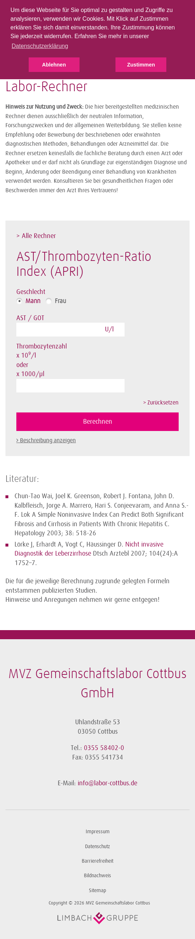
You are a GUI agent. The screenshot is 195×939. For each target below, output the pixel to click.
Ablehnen (54, 65)
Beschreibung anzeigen (48, 440)
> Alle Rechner (36, 235)
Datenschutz (97, 846)
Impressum (98, 832)
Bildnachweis (97, 875)
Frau (60, 301)
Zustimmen (141, 65)
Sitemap (97, 890)
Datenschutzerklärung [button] (40, 46)
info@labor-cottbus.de (107, 783)
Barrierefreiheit (97, 861)
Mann (32, 301)
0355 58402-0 (104, 747)
